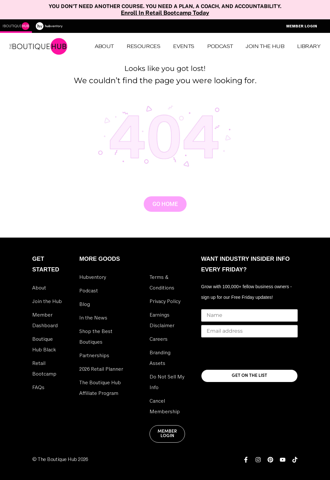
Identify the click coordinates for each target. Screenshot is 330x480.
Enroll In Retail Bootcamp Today (165, 12)
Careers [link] (159, 339)
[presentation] (250, 353)
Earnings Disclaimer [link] (162, 320)
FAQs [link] (38, 387)
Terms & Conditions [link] (162, 282)
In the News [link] (93, 317)
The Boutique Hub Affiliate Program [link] (100, 388)
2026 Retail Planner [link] (101, 369)
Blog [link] (84, 304)
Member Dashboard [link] (45, 320)
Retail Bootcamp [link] (44, 368)
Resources (143, 46)
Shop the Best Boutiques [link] (95, 337)
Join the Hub (265, 46)
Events (183, 46)
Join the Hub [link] (47, 301)
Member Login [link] (167, 433)
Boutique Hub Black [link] (44, 344)
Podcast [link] (220, 46)
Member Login (301, 26)
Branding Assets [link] (160, 358)
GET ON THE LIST (249, 376)
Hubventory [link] (92, 277)
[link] (246, 460)
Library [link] (308, 46)
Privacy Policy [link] (165, 301)
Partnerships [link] (94, 355)
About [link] (104, 46)
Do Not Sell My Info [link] (167, 382)
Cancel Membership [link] (165, 406)
